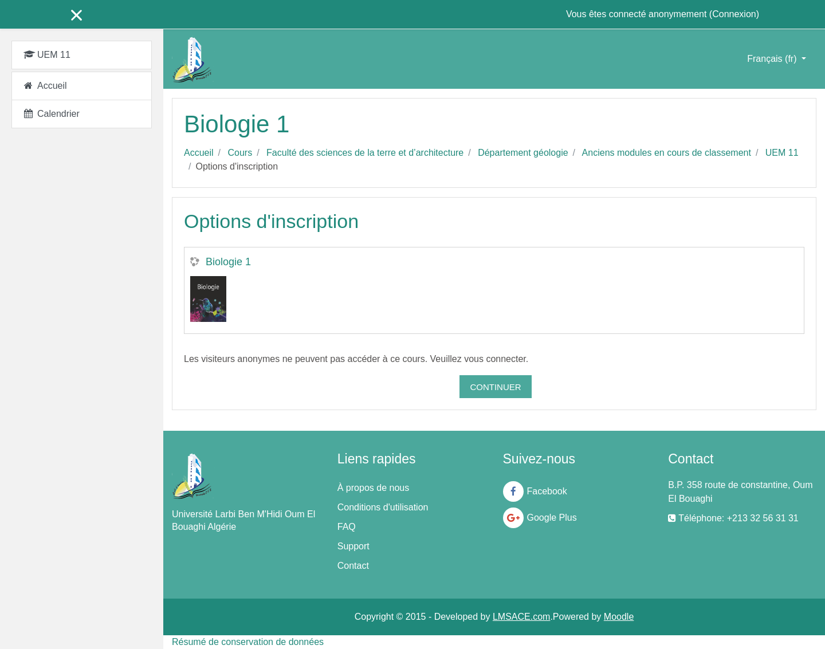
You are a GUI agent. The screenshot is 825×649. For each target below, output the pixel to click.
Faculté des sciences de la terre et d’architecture (364, 153)
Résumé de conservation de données (248, 642)
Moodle (619, 617)
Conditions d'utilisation (383, 507)
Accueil (199, 153)
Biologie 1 (228, 262)
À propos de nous (373, 488)
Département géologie (523, 153)
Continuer (495, 387)
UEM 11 (782, 153)
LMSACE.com (521, 617)
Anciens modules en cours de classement (666, 153)
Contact (353, 566)
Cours (239, 153)
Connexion (734, 14)
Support (353, 546)
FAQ (346, 527)
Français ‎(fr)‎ (773, 59)
